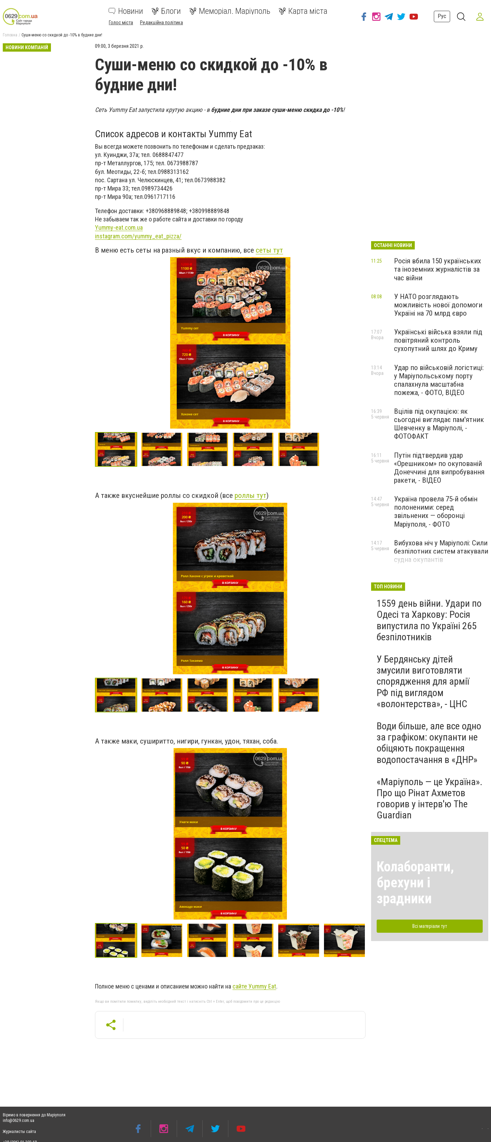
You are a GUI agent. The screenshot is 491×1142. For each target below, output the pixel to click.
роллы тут (250, 495)
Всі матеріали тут (429, 926)
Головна (10, 35)
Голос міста (121, 22)
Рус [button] (441, 16)
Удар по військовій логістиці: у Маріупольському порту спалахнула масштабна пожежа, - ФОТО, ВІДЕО (439, 380)
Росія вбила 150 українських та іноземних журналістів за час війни (437, 269)
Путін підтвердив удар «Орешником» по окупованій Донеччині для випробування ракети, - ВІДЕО (439, 467)
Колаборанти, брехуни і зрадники (415, 883)
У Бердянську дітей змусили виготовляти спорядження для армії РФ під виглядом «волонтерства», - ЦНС (423, 681)
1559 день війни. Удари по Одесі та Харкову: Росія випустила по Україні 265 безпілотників (429, 620)
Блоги (166, 11)
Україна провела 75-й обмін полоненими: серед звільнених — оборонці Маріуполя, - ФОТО (435, 511)
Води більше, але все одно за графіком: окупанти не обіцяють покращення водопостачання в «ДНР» (429, 742)
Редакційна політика (161, 22)
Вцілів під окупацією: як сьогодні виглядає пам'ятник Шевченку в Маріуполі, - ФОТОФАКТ (439, 423)
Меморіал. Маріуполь (229, 11)
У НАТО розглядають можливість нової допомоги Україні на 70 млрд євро (438, 304)
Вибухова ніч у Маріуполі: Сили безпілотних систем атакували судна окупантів (441, 551)
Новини (125, 11)
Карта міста (303, 11)
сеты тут (269, 250)
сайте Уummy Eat (254, 986)
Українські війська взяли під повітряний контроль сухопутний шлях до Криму (438, 340)
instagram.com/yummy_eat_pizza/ (138, 236)
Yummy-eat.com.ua (119, 227)
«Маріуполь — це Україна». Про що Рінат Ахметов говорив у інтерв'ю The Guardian (429, 798)
